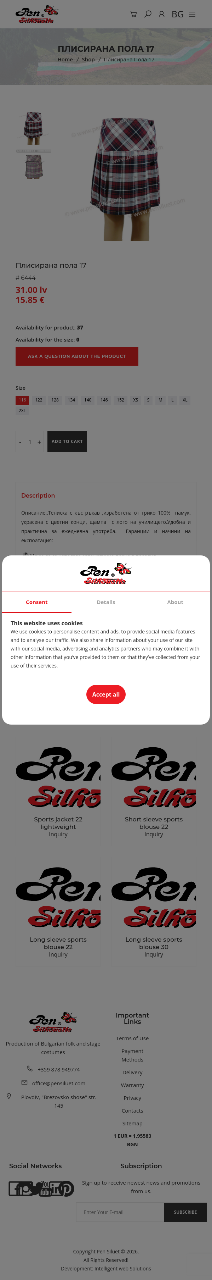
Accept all (106, 694)
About (175, 601)
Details (106, 601)
